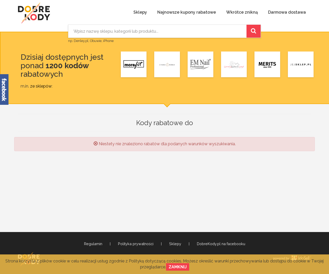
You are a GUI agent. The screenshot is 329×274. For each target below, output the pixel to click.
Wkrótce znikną (242, 12)
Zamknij (178, 266)
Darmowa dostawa (287, 12)
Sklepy (140, 12)
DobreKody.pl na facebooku (221, 243)
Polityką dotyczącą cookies (155, 261)
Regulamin (93, 243)
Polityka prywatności (135, 243)
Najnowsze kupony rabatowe (186, 12)
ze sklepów (41, 86)
